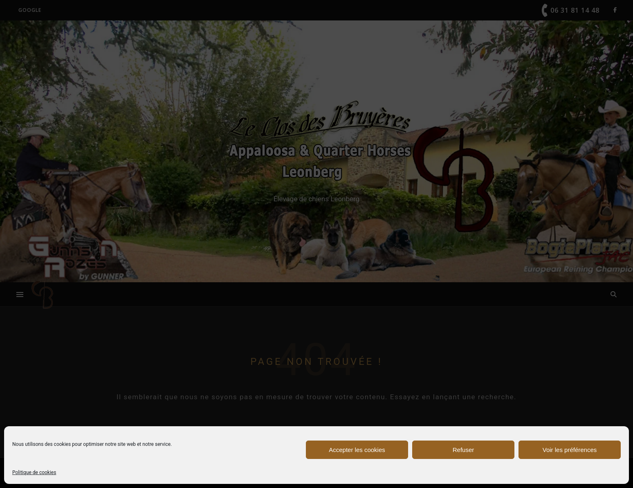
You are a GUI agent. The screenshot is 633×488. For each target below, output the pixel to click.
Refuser (463, 449)
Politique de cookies (34, 472)
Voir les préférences (570, 449)
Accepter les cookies (357, 449)
